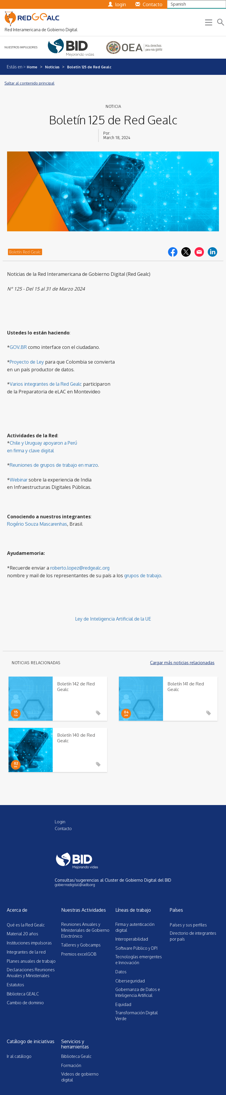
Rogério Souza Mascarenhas (37, 524)
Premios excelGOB (78, 954)
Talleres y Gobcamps (81, 944)
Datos (121, 971)
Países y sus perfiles (188, 924)
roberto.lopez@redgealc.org (79, 568)
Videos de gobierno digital (80, 1076)
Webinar (18, 480)
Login (60, 821)
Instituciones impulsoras (29, 942)
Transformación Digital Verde (136, 1015)
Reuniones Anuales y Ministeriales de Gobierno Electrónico (85, 930)
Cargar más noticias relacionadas (182, 662)
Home (32, 67)
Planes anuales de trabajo (31, 961)
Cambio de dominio (25, 1002)
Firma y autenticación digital (134, 927)
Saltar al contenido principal (29, 82)
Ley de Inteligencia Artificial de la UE (113, 619)
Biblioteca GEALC (23, 993)
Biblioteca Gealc (76, 1056)
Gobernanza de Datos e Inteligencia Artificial (137, 992)
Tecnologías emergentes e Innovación (138, 959)
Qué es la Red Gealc (26, 924)
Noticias (52, 67)
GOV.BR (18, 347)
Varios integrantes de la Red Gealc (46, 384)
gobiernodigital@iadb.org (75, 885)
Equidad (123, 1004)
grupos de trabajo (142, 575)
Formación (71, 1065)
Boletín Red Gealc (25, 251)
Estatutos (15, 984)
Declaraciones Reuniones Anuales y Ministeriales (31, 972)
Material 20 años (22, 933)
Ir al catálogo (19, 1056)
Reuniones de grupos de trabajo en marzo (54, 465)
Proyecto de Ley (27, 362)
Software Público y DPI (136, 948)
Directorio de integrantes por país (193, 936)
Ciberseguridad (130, 980)
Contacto (63, 828)
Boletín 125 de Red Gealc (89, 67)
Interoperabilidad (131, 938)
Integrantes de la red (26, 951)
